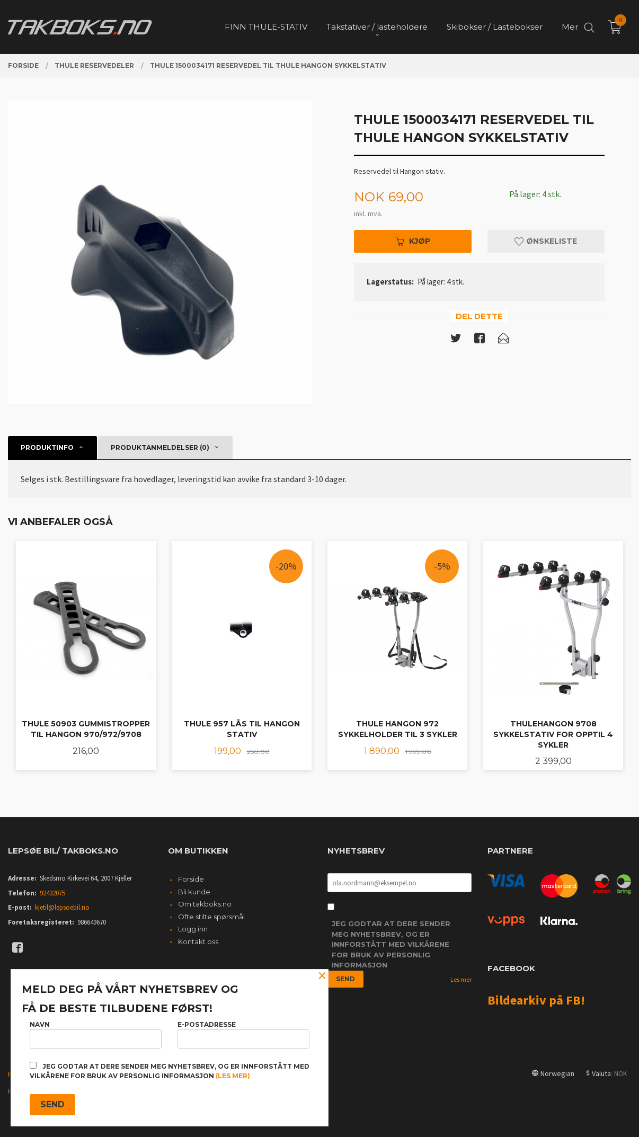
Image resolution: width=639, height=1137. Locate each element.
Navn (96, 1034)
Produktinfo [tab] (47, 447)
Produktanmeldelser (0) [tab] (160, 447)
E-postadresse (243, 1034)
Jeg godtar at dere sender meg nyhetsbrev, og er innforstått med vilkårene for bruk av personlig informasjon (391, 944)
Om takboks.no (205, 904)
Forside (191, 879)
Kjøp (412, 241)
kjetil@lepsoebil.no (62, 907)
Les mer (461, 979)
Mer (570, 27)
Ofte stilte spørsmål (211, 916)
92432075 (52, 893)
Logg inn (193, 929)
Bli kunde (194, 891)
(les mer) (233, 1076)
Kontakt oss (198, 941)
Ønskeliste (545, 241)
